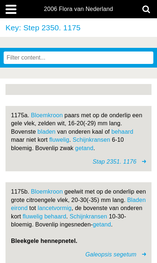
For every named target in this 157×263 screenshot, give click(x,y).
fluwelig (59, 140)
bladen (47, 132)
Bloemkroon (47, 115)
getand (84, 148)
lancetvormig (55, 208)
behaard (122, 132)
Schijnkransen (92, 140)
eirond (19, 208)
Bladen (136, 200)
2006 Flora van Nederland (78, 9)
